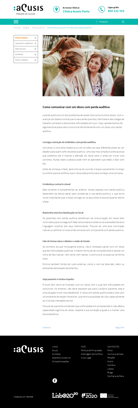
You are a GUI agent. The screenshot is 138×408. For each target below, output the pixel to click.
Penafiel (111, 357)
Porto (110, 350)
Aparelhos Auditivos (61, 357)
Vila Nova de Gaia (115, 354)
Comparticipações (60, 361)
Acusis (55, 350)
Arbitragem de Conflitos (92, 354)
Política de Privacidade (91, 350)
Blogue (26, 27)
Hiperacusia (20, 49)
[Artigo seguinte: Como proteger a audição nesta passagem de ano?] (119, 327)
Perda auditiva (38, 27)
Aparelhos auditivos (24, 43)
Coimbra (111, 365)
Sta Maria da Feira (115, 376)
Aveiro (110, 361)
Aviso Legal (86, 357)
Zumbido (19, 54)
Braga (110, 372)
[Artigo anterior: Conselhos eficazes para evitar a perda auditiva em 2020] (47, 327)
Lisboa (110, 368)
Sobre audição (21, 60)
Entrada (17, 27)
